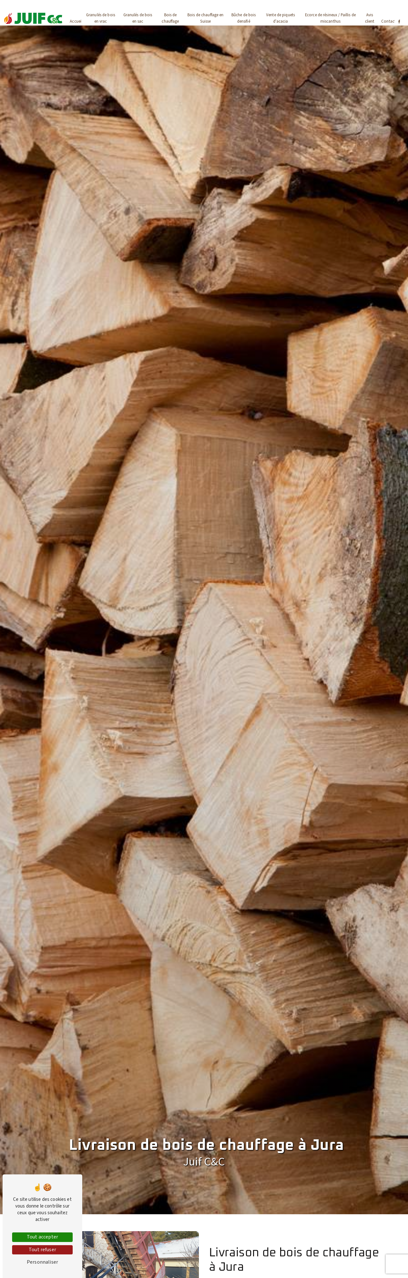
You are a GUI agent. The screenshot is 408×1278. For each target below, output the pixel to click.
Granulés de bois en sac (137, 18)
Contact (388, 21)
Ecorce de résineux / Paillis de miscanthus (330, 18)
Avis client (370, 18)
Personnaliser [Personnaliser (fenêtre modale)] (42, 1262)
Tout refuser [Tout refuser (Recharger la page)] (42, 1249)
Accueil (76, 21)
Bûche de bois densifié (243, 18)
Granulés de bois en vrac (100, 18)
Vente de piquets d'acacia (280, 18)
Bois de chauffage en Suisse (205, 18)
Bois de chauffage (170, 18)
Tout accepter (42, 1236)
